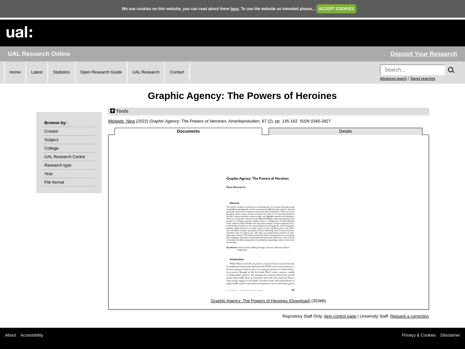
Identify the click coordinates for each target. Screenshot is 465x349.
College (52, 148)
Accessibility (31, 335)
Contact (177, 72)
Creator (52, 131)
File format (54, 182)
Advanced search (393, 78)
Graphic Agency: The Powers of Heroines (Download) (260, 300)
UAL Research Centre (65, 156)
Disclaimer (450, 335)
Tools (119, 111)
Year (49, 173)
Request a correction (409, 316)
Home (15, 72)
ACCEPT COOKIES (336, 9)
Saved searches (422, 78)
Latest (37, 72)
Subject (52, 139)
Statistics (61, 72)
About (10, 335)
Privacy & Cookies (419, 335)
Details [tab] (345, 131)
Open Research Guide (101, 72)
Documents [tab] (188, 131)
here (234, 9)
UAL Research (146, 72)
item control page (340, 316)
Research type (58, 165)
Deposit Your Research (423, 53)
